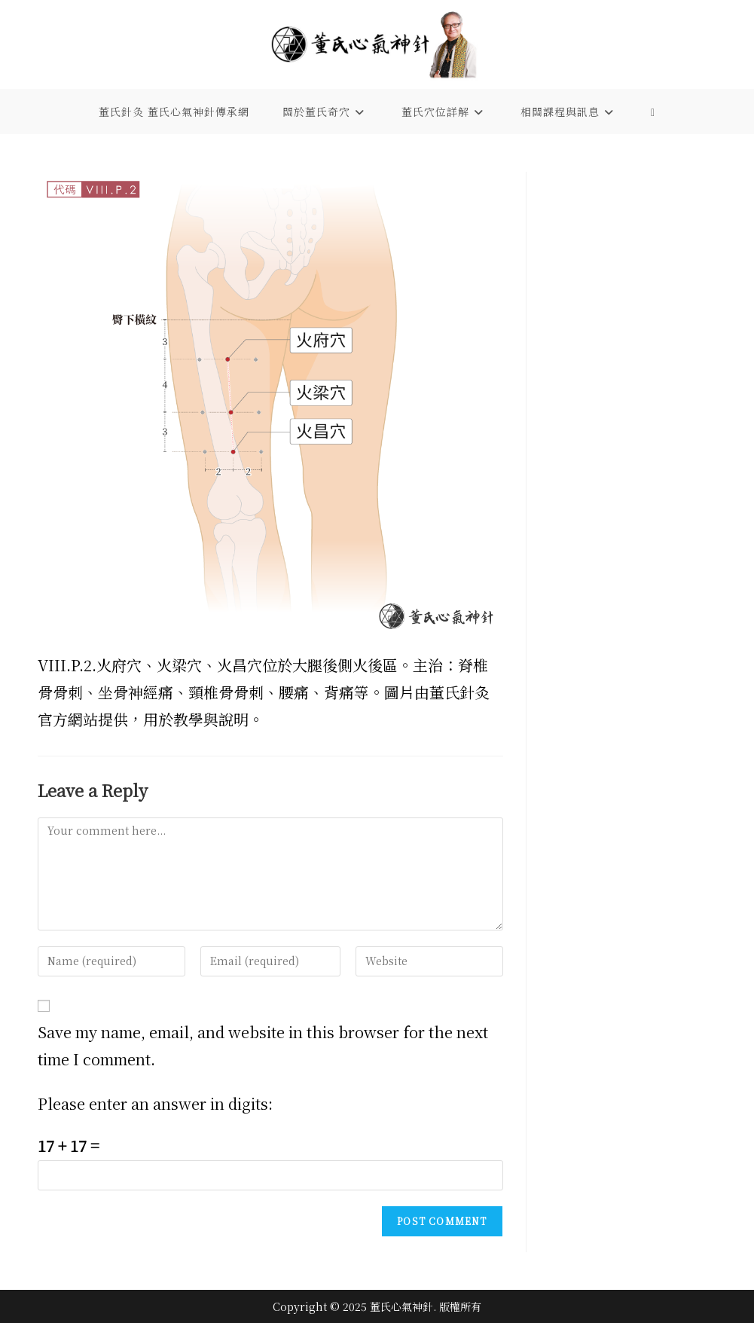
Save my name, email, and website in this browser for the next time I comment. (263, 1045)
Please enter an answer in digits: (155, 1103)
